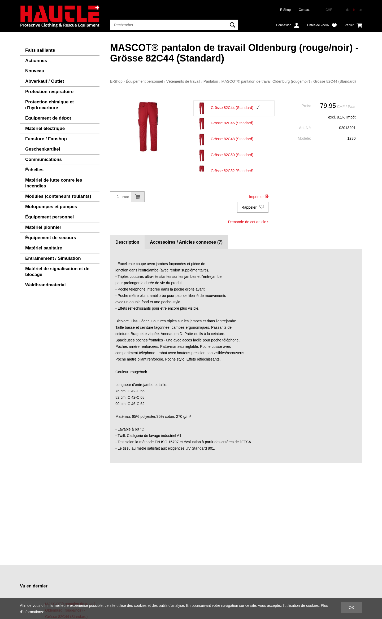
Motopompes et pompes (51, 206)
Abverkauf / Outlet (44, 81)
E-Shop (285, 10)
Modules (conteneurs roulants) (58, 196)
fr (354, 10)
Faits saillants (40, 50)
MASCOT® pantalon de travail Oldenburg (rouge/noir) (266, 81)
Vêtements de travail (183, 81)
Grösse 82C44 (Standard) (334, 81)
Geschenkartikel (42, 149)
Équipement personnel (49, 216)
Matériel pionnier (43, 227)
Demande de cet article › (248, 222)
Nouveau (34, 70)
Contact (304, 10)
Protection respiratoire (49, 91)
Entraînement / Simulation (53, 258)
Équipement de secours (50, 237)
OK (351, 607)
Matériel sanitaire (43, 248)
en (360, 10)
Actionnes (36, 60)
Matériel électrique (45, 128)
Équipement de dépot (48, 118)
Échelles (34, 169)
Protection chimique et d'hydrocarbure (49, 104)
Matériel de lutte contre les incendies (53, 183)
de (347, 10)
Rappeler (252, 207)
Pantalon (210, 81)
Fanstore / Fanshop (46, 138)
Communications (43, 159)
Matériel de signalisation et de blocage (57, 271)
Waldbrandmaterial (45, 284)
